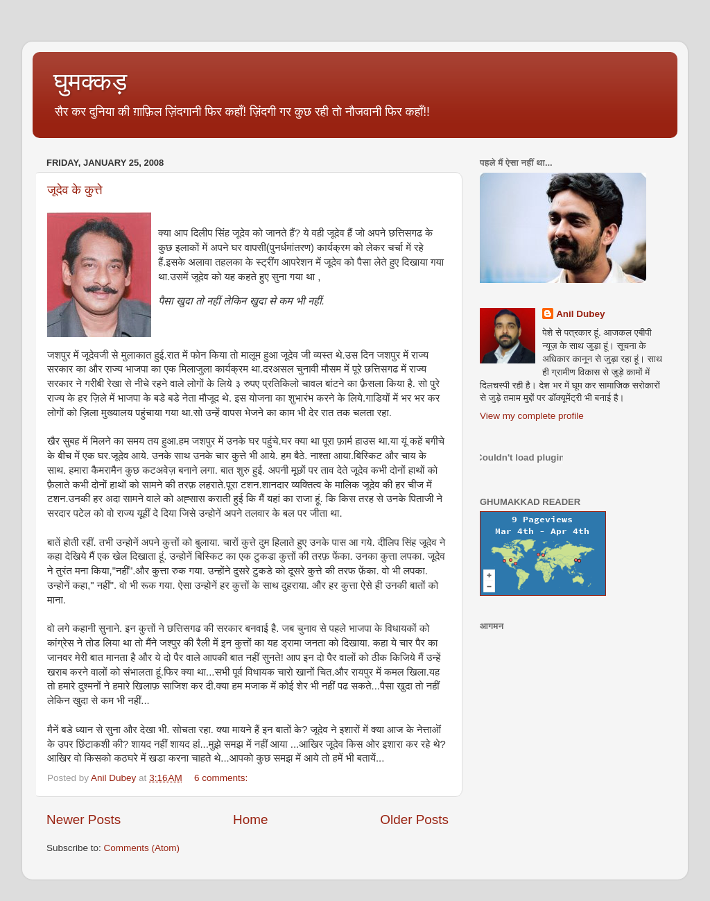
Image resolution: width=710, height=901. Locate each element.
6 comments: (222, 778)
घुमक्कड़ (90, 81)
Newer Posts (83, 819)
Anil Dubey (580, 314)
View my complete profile (532, 416)
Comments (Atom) (142, 848)
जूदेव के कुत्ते (75, 190)
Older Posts (414, 819)
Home (250, 819)
